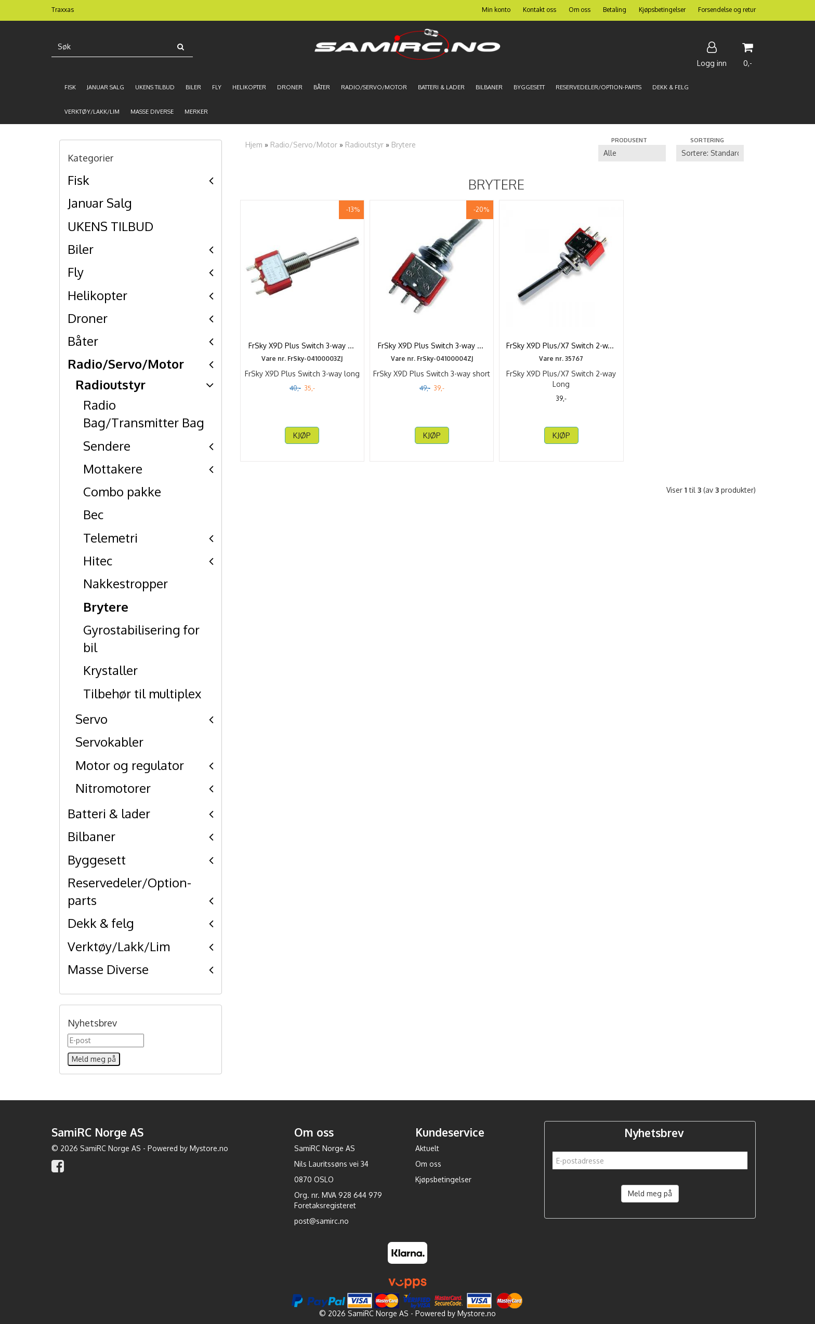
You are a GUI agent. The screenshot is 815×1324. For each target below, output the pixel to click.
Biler (81, 249)
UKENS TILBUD (110, 226)
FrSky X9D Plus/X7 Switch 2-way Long (561, 350)
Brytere (105, 607)
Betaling (614, 9)
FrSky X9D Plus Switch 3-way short (431, 345)
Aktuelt (427, 1148)
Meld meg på (650, 1193)
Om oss (579, 9)
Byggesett (97, 860)
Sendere (106, 446)
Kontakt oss (539, 9)
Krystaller (110, 670)
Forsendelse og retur (727, 9)
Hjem (253, 144)
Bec (93, 514)
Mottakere (112, 469)
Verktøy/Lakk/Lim (119, 946)
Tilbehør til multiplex (142, 693)
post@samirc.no (321, 1221)
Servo (91, 719)
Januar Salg (100, 203)
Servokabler (109, 742)
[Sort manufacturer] (632, 153)
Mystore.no (209, 1148)
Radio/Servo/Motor (126, 364)
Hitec (97, 560)
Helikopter (97, 295)
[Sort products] (710, 153)
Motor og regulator (129, 765)
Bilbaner (91, 836)
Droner (88, 318)
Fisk (78, 180)
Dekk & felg (101, 923)
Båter (83, 341)
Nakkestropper (125, 583)
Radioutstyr (110, 384)
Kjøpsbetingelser (662, 9)
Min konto (496, 9)
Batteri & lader (109, 813)
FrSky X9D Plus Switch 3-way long (302, 345)
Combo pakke (122, 491)
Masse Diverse (108, 969)
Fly (76, 272)
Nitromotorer (113, 788)
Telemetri (110, 538)
